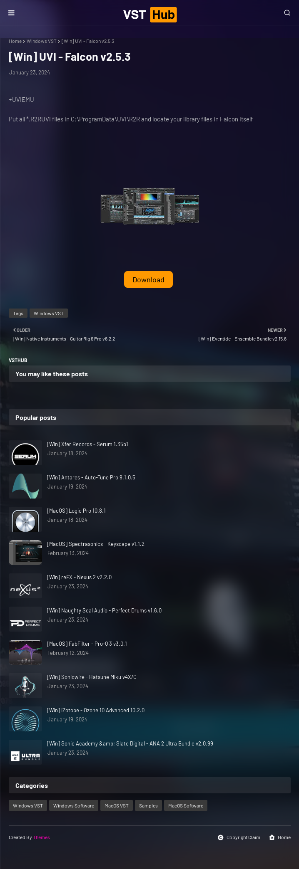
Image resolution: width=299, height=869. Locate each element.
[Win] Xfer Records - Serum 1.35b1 (87, 444)
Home (15, 41)
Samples (148, 805)
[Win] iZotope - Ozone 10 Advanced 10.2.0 (96, 710)
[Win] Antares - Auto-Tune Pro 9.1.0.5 (91, 477)
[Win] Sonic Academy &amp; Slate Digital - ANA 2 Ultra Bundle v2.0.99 (130, 743)
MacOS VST (117, 805)
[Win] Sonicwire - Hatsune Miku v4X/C (92, 677)
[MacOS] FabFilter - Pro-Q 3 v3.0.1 (87, 643)
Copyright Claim (238, 837)
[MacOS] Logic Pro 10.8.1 (76, 510)
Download (148, 279)
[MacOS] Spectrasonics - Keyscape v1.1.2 (96, 544)
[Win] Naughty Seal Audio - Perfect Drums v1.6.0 (104, 610)
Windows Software (73, 805)
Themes (41, 837)
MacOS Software (185, 805)
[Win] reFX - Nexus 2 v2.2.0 (79, 577)
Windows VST (42, 41)
